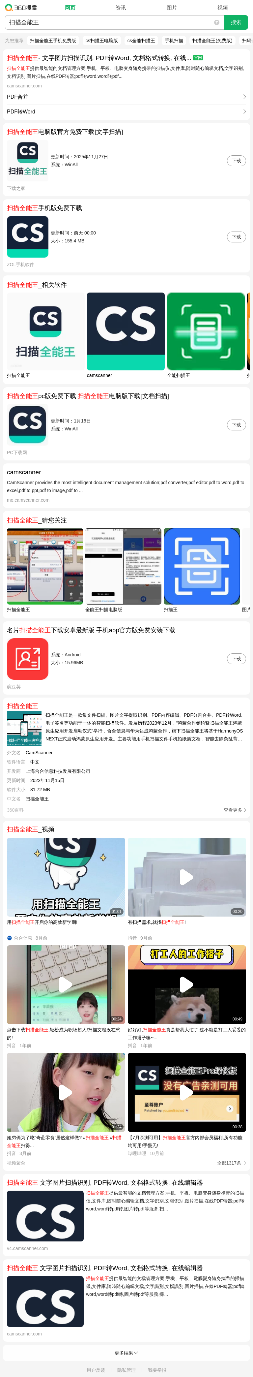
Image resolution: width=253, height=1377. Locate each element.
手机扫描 (174, 40)
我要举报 (157, 1370)
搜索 (236, 22)
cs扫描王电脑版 (102, 40)
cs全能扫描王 (141, 40)
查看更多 (233, 810)
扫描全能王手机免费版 (53, 40)
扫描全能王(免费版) (212, 40)
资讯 (121, 8)
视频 (222, 8)
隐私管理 (126, 1370)
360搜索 (22, 7)
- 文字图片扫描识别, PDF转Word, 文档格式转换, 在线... (105, 57)
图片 (172, 8)
